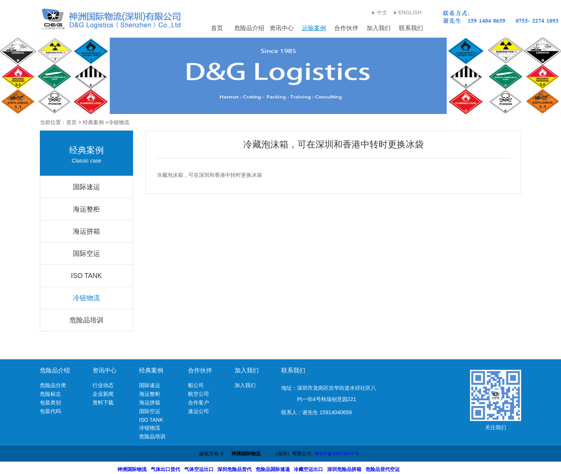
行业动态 (103, 385)
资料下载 (103, 403)
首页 (217, 28)
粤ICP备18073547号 (336, 453)
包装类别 (50, 403)
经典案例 (93, 122)
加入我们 (379, 28)
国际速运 (86, 187)
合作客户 (198, 403)
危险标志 (50, 394)
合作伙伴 (346, 28)
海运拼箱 (86, 231)
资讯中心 (282, 28)
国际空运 (86, 253)
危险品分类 (53, 385)
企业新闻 (103, 394)
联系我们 (411, 28)
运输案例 (314, 28)
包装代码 (50, 411)
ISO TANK (86, 276)
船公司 (196, 385)
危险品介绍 (249, 28)
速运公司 (198, 411)
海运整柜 (86, 209)
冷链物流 (86, 298)
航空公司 (198, 394)
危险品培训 (86, 320)
